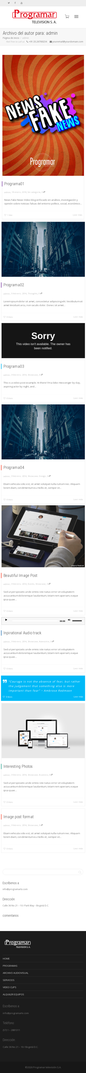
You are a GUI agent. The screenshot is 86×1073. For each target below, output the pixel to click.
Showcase (35, 372)
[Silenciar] (63, 626)
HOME (6, 958)
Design (42, 471)
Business (43, 770)
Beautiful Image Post (26, 572)
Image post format (24, 820)
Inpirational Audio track (27, 636)
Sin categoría (33, 192)
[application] (43, 626)
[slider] (36, 626)
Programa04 (20, 464)
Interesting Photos (24, 763)
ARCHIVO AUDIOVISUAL (15, 973)
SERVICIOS (8, 980)
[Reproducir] (14, 626)
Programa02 (20, 282)
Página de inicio (11, 37)
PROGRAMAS (10, 965)
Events (33, 578)
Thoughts (35, 288)
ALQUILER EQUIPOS (13, 994)
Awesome (44, 642)
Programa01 (14, 183)
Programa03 (20, 365)
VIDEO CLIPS (9, 987)
